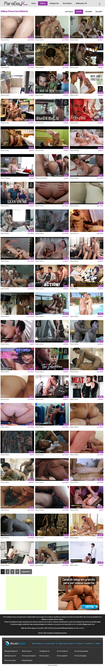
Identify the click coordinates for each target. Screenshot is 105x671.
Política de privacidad (65, 643)
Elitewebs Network (11, 651)
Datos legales (37, 643)
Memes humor (27, 651)
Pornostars (67, 3)
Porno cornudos (10, 660)
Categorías (54, 3)
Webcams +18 (81, 3)
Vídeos (43, 3)
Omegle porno (45, 651)
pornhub (31, 40)
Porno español (62, 656)
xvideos (100, 40)
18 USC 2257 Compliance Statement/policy (52, 633)
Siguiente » (26, 571)
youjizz (31, 95)
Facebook (89, 643)
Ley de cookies (50, 643)
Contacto (79, 643)
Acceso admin (52, 665)
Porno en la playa (80, 656)
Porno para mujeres (29, 656)
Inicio (33, 3)
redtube (100, 67)
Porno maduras (62, 651)
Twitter (98, 643)
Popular (79, 11)
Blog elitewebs (27, 660)
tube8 (32, 344)
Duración (99, 11)
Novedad (88, 11)
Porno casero (44, 656)
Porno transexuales (81, 651)
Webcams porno (10, 656)
